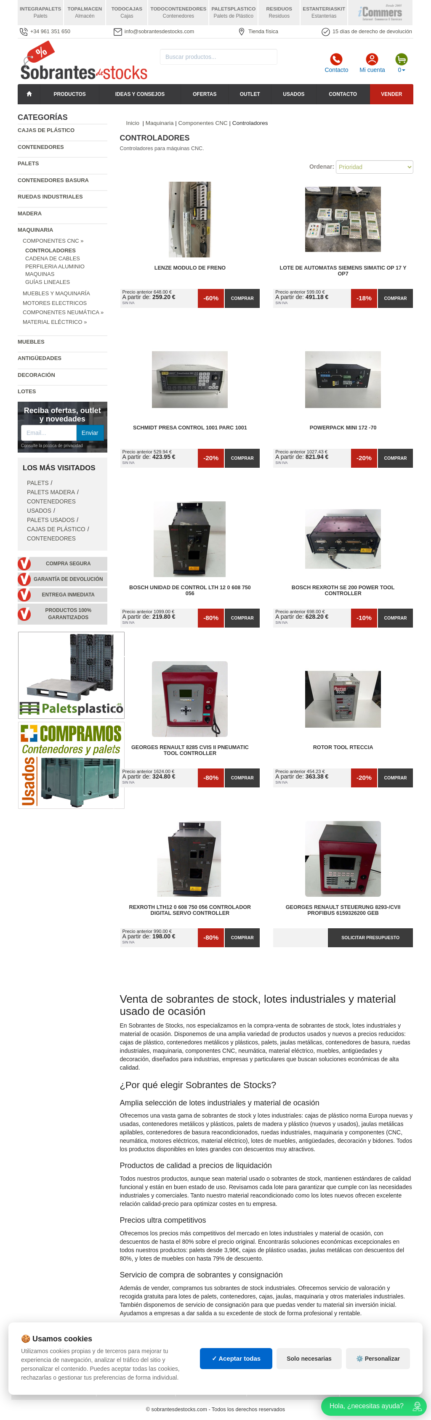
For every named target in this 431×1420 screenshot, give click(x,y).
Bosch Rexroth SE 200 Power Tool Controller (343, 590)
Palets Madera (51, 492)
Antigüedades (39, 358)
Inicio (133, 123)
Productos (69, 94)
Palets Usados (50, 520)
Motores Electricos (55, 303)
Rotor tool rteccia (343, 747)
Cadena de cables (52, 258)
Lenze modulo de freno (190, 268)
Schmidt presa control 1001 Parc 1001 (190, 428)
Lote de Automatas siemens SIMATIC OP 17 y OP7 (343, 271)
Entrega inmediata (68, 595)
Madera (30, 213)
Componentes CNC (203, 123)
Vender (391, 94)
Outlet (250, 94)
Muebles (31, 342)
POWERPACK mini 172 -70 (343, 428)
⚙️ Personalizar (378, 1370)
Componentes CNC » (53, 241)
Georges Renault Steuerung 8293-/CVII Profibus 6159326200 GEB (343, 910)
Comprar (242, 298)
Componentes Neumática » (63, 312)
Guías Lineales (47, 282)
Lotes (27, 391)
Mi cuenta (372, 63)
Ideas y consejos (140, 94)
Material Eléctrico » (55, 322)
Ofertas (204, 94)
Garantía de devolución (68, 579)
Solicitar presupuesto (370, 937)
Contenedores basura (53, 180)
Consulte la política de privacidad (52, 445)
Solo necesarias (309, 1370)
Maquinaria (35, 230)
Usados (293, 94)
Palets (28, 163)
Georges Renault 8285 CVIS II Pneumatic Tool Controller (190, 750)
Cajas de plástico (46, 130)
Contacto (336, 63)
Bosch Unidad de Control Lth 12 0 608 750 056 (190, 590)
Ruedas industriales (50, 196)
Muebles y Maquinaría (56, 293)
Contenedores (41, 147)
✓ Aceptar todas (236, 1370)
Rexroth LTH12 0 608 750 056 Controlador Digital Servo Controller (190, 910)
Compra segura (68, 564)
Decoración (36, 375)
